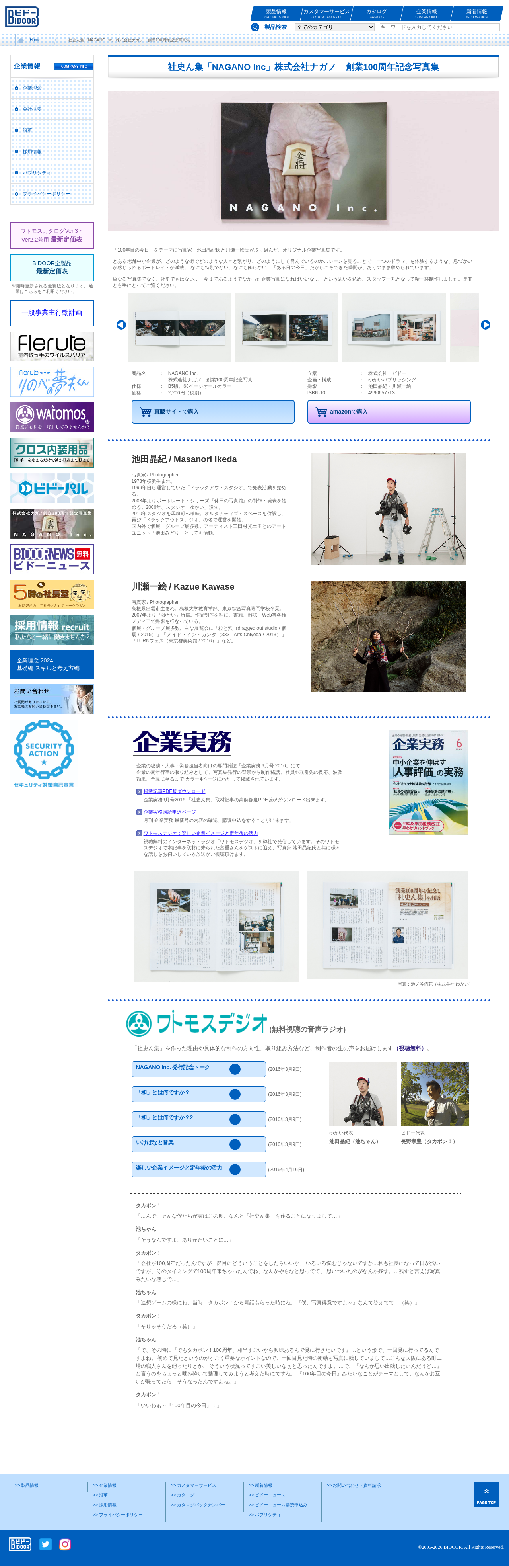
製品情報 (276, 13)
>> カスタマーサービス (194, 1485)
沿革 (27, 130)
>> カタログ (183, 1494)
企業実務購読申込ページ (170, 812)
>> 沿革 (100, 1494)
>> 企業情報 (105, 1485)
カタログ (377, 13)
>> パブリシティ (265, 1514)
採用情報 (32, 151)
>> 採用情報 (105, 1504)
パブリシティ (37, 173)
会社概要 (32, 109)
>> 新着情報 (261, 1485)
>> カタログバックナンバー (198, 1504)
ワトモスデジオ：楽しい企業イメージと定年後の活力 (201, 833)
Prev (123, 325)
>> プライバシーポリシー (118, 1514)
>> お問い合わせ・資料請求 (354, 1485)
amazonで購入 (349, 411)
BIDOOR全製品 (52, 267)
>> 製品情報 (27, 1485)
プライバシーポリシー (46, 194)
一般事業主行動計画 (51, 312)
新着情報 (477, 13)
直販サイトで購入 (176, 411)
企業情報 (427, 13)
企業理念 (32, 88)
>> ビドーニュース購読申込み (278, 1504)
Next (484, 325)
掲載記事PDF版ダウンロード (175, 791)
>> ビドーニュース (267, 1494)
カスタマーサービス (327, 13)
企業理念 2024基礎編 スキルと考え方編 (48, 664)
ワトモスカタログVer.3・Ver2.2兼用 (52, 235)
